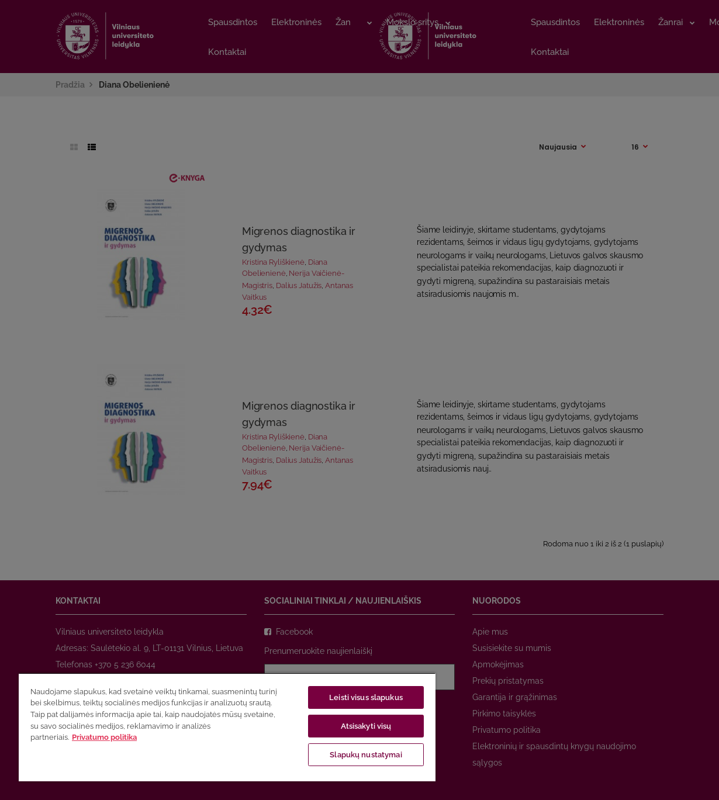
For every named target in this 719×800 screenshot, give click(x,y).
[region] (227, 727)
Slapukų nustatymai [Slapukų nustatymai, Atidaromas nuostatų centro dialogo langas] (366, 754)
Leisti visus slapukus (366, 697)
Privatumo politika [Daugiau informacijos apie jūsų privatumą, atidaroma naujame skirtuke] (104, 737)
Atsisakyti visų (366, 726)
